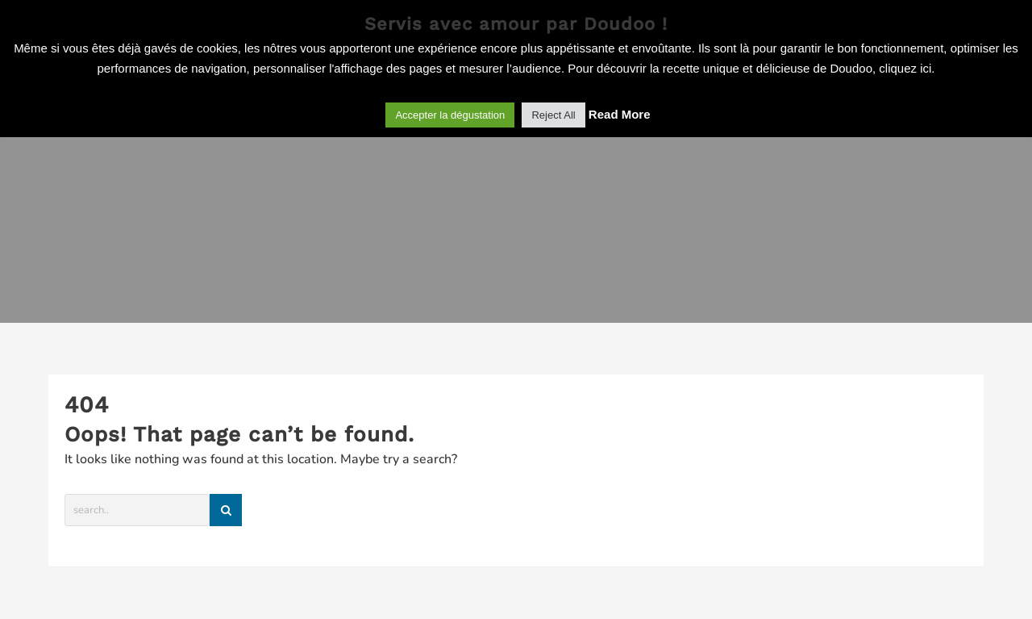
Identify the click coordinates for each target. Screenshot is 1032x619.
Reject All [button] (553, 115)
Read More (620, 114)
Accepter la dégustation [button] (450, 115)
